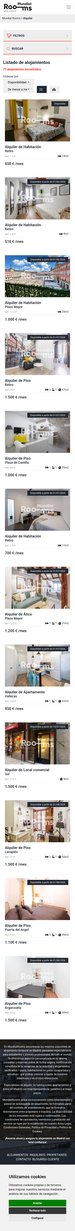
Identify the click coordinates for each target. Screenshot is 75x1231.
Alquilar (27, 18)
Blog (36, 1159)
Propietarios (57, 1155)
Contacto (23, 1159)
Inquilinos (37, 1155)
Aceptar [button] (37, 1203)
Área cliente (49, 1159)
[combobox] (18, 82)
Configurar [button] (37, 1218)
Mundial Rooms (11, 18)
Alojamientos (17, 1155)
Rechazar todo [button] (37, 1210)
